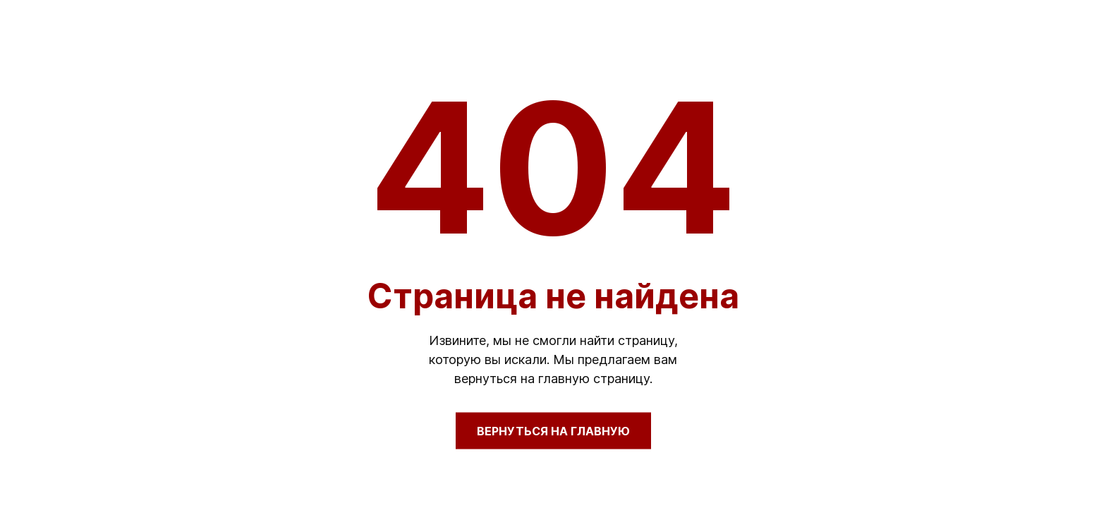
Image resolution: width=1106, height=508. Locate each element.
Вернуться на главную (553, 431)
